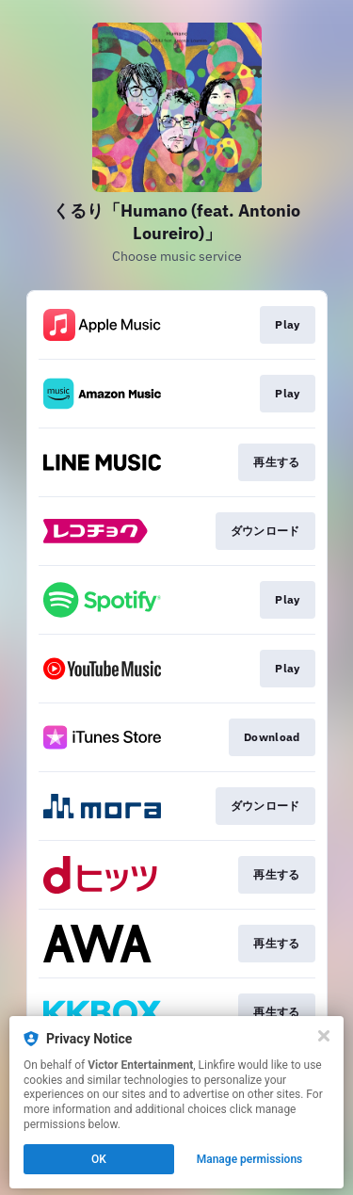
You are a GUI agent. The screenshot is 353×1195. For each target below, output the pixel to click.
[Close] (324, 1036)
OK (98, 1159)
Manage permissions (250, 1159)
